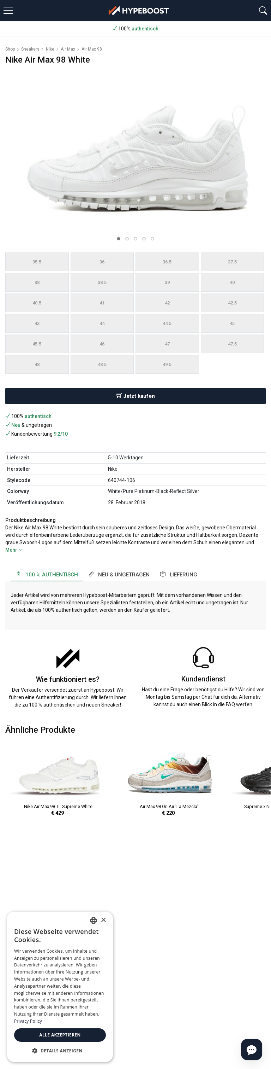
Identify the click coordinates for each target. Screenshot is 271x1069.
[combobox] (93, 920)
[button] (118, 238)
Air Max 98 (92, 49)
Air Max (68, 49)
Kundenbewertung (36, 434)
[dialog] (60, 987)
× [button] (103, 920)
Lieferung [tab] (178, 574)
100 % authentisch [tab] (47, 574)
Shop (10, 49)
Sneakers (30, 49)
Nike (50, 49)
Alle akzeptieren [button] (60, 1035)
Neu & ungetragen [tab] (119, 574)
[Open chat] (251, 1049)
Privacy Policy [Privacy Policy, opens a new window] (28, 1021)
